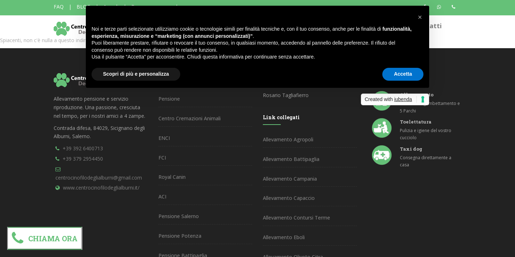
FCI (162, 157)
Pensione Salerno (178, 216)
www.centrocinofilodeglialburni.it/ (101, 187)
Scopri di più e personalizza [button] (136, 74)
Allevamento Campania (290, 178)
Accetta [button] (403, 74)
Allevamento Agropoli (288, 139)
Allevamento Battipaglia (291, 159)
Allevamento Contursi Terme (296, 217)
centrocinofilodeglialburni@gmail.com (98, 177)
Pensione (169, 98)
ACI (162, 196)
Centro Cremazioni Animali (189, 118)
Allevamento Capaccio (289, 198)
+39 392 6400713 (83, 148)
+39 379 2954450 (83, 158)
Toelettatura (415, 122)
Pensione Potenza (179, 235)
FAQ (59, 6)
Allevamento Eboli (284, 237)
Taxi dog (411, 149)
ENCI (164, 138)
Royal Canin (172, 176)
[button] (420, 17)
